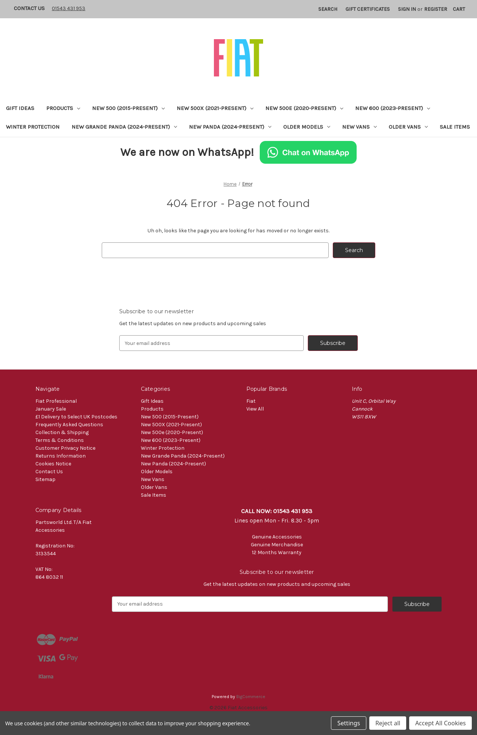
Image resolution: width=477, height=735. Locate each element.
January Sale (50, 409)
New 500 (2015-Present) (128, 108)
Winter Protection (33, 126)
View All (255, 409)
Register (435, 9)
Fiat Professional (56, 401)
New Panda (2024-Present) (230, 126)
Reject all (387, 723)
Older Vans (408, 126)
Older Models (306, 126)
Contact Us (29, 8)
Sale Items (455, 126)
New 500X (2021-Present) (215, 108)
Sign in (407, 9)
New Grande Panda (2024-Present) (124, 126)
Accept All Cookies (440, 723)
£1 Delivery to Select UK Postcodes (76, 417)
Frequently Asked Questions (69, 424)
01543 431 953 (68, 8)
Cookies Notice (53, 464)
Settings (348, 723)
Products (63, 108)
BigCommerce (250, 696)
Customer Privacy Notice (65, 448)
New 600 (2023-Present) (392, 108)
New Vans (359, 126)
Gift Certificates (367, 9)
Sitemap (45, 479)
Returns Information (60, 456)
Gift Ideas (20, 108)
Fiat (251, 401)
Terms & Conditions (59, 440)
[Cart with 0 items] (459, 9)
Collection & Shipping (62, 432)
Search (327, 9)
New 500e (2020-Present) (304, 108)
